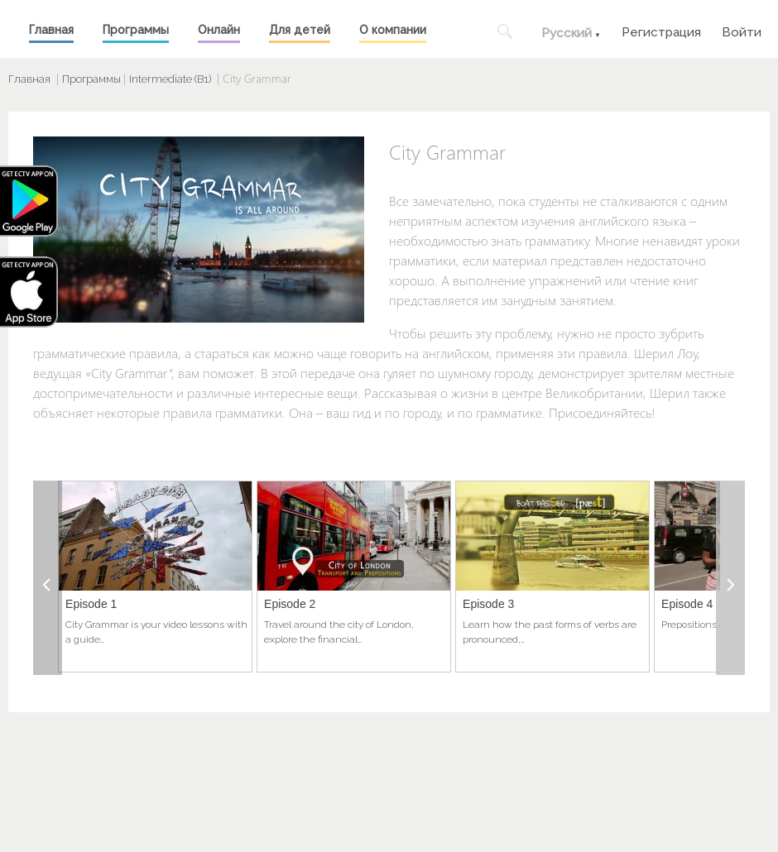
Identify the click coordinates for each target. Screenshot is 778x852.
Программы (136, 29)
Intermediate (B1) (170, 79)
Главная (51, 29)
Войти (741, 30)
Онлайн (219, 29)
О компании (392, 29)
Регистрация (661, 30)
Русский (566, 33)
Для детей (299, 29)
